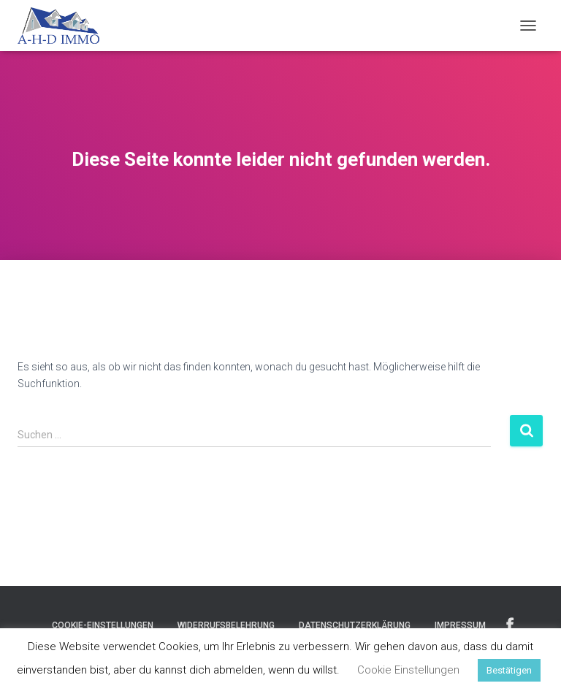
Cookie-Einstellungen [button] (102, 625)
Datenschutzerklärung (355, 625)
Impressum (460, 625)
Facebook (510, 624)
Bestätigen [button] (509, 670)
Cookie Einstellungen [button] (408, 669)
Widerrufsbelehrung (226, 625)
